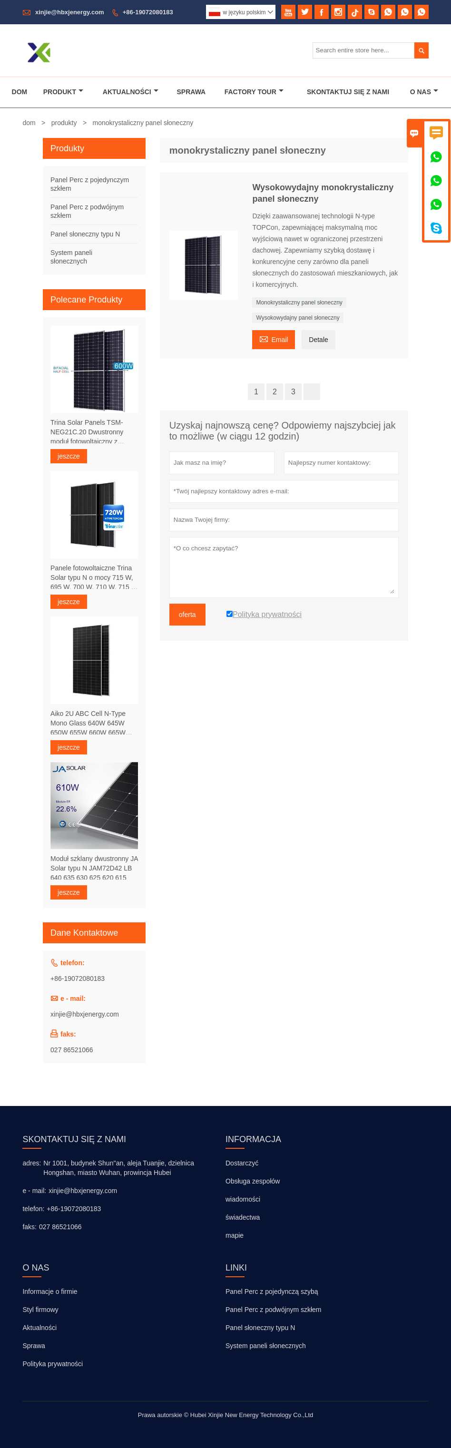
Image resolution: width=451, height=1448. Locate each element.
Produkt (63, 92)
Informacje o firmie (49, 1291)
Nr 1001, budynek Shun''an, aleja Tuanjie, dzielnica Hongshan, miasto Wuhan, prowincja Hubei (118, 1167)
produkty (64, 123)
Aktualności (130, 92)
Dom (20, 92)
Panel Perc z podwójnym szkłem (274, 1309)
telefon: (33, 1209)
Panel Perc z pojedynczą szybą (272, 1291)
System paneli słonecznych (266, 1346)
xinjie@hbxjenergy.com (69, 12)
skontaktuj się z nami (74, 1139)
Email (273, 338)
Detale (318, 339)
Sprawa (191, 92)
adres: (31, 1163)
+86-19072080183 (148, 12)
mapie (235, 1235)
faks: (29, 1227)
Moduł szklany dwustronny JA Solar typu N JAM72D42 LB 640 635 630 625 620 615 (94, 868)
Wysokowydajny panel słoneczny (297, 317)
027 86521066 (71, 1050)
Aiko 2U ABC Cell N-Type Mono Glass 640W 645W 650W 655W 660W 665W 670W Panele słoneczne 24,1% (88, 723)
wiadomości (243, 1199)
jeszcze (69, 456)
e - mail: (34, 1190)
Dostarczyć (242, 1163)
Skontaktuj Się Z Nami (348, 92)
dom (28, 123)
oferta (187, 614)
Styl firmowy (40, 1309)
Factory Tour (254, 92)
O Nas (424, 92)
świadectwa (243, 1217)
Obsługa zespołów (253, 1181)
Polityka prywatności (52, 1364)
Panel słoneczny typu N (85, 234)
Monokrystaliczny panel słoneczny (299, 302)
